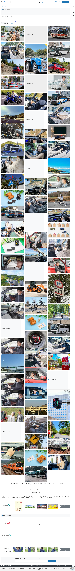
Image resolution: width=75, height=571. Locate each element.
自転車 (16, 483)
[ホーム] (73, 6)
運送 (34, 483)
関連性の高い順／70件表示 (64, 21)
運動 (22, 483)
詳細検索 (34, 21)
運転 (6, 6)
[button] (37, 2)
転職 (10, 483)
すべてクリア (11, 23)
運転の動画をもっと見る (64, 549)
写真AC (2, 6)
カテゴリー (4, 21)
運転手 (62, 483)
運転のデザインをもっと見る (64, 506)
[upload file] (39, 2)
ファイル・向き (11, 21)
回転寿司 (55, 483)
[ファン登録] (73, 9)
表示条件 (39, 21)
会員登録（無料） (57, 1)
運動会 (28, 483)
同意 (39, 569)
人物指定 (21, 21)
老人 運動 (47, 483)
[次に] (43, 489)
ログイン (65, 1)
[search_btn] (42, 2)
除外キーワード (27, 21)
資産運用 (40, 483)
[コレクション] (73, 12)
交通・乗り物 (5, 23)
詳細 (36, 569)
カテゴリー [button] (47, 2)
